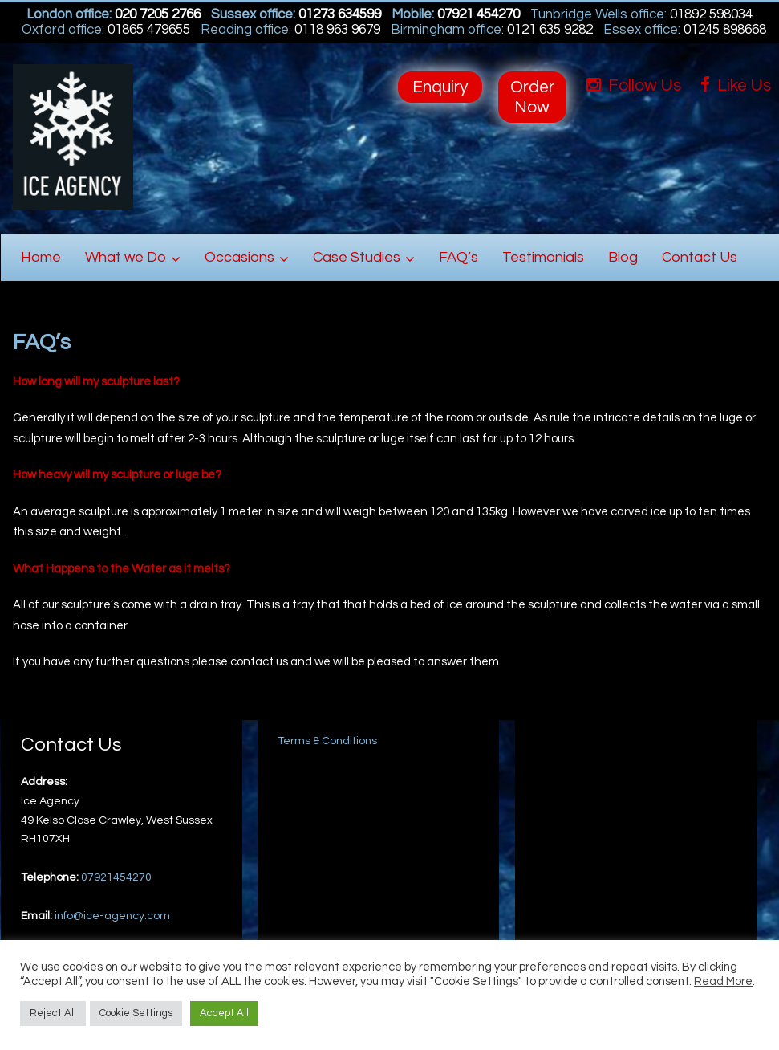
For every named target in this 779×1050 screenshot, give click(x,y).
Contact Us (699, 257)
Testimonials (543, 257)
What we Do (125, 257)
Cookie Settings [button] (135, 1013)
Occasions (239, 257)
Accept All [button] (224, 1013)
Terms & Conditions (327, 741)
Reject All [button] (53, 1013)
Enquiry (440, 87)
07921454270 (116, 877)
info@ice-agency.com (112, 916)
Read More (723, 981)
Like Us (735, 85)
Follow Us (633, 85)
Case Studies (356, 257)
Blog (623, 257)
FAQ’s (458, 257)
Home (41, 257)
